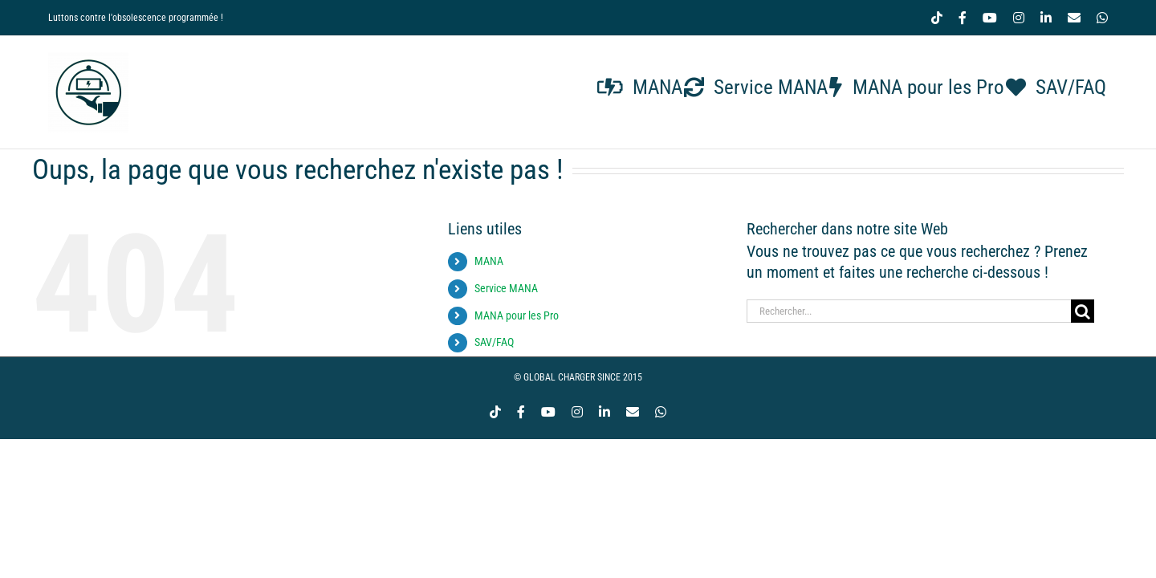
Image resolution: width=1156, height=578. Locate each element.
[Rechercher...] (909, 311)
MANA (488, 260)
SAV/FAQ (494, 342)
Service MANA (506, 288)
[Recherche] (1082, 311)
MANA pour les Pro (516, 315)
